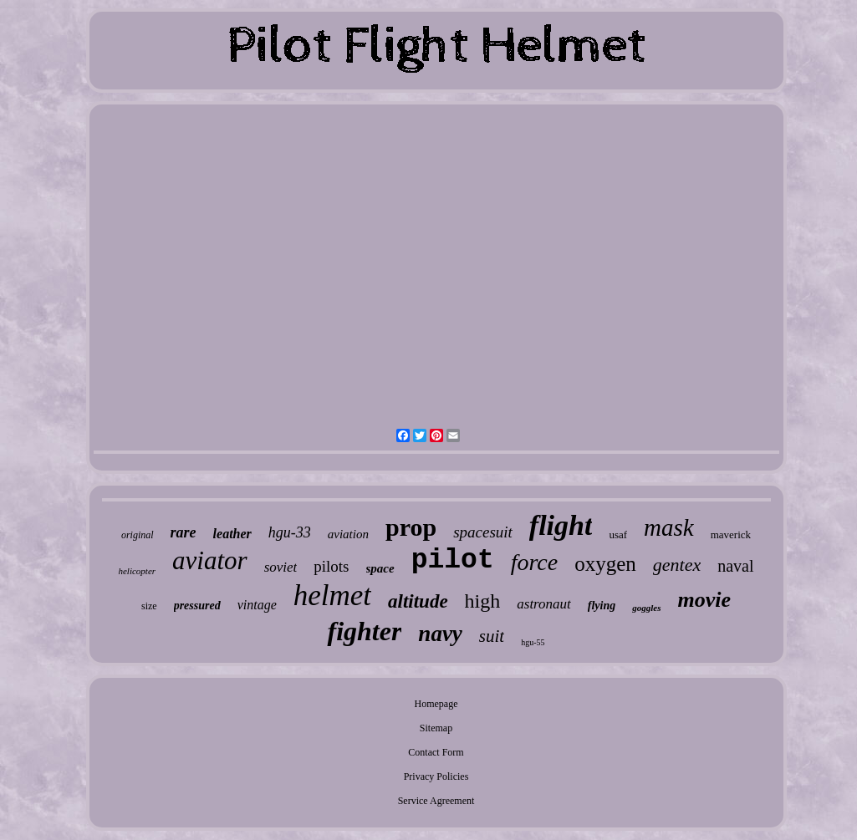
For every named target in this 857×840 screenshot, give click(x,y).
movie (705, 600)
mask (669, 527)
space (380, 568)
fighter (364, 631)
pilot (452, 560)
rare (183, 532)
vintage (257, 605)
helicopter (137, 571)
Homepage (436, 704)
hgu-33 (289, 532)
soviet (281, 567)
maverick (731, 534)
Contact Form (435, 752)
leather (232, 534)
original (137, 535)
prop (410, 527)
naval (735, 566)
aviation (348, 534)
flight (561, 525)
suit (491, 636)
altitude (418, 601)
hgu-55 (532, 642)
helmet (332, 595)
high (483, 601)
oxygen (605, 563)
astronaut (544, 604)
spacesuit (483, 532)
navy (440, 633)
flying (601, 605)
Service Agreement (436, 801)
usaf (618, 534)
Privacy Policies (436, 776)
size (149, 606)
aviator (209, 560)
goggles (646, 608)
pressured (197, 605)
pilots (331, 566)
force (535, 562)
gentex (677, 564)
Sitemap (436, 728)
